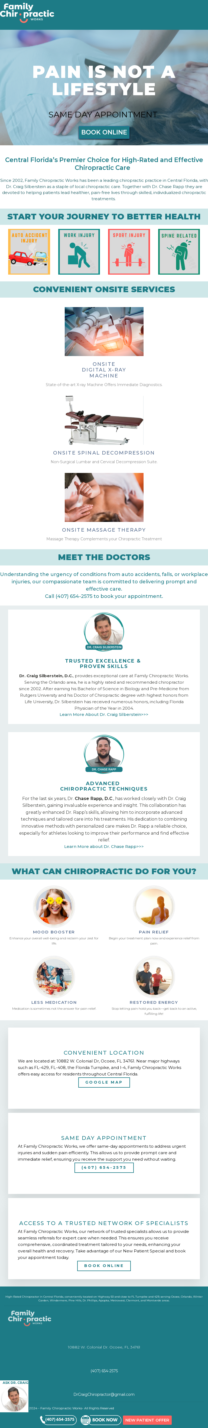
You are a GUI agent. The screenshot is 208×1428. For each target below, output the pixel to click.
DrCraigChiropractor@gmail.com (104, 1394)
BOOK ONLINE (104, 132)
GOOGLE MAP (104, 1082)
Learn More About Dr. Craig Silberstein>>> (104, 714)
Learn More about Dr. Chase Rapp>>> (104, 846)
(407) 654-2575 (104, 1167)
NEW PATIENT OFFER (147, 1420)
